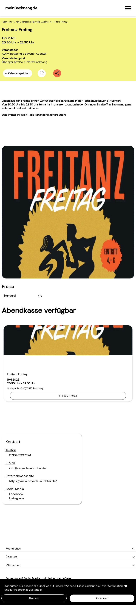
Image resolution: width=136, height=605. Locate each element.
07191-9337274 (20, 455)
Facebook (16, 494)
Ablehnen (34, 598)
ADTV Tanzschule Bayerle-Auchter (24, 53)
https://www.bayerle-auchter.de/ (33, 481)
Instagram (16, 498)
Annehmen (102, 598)
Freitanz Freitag (68, 395)
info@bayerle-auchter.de (27, 468)
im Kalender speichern (17, 73)
